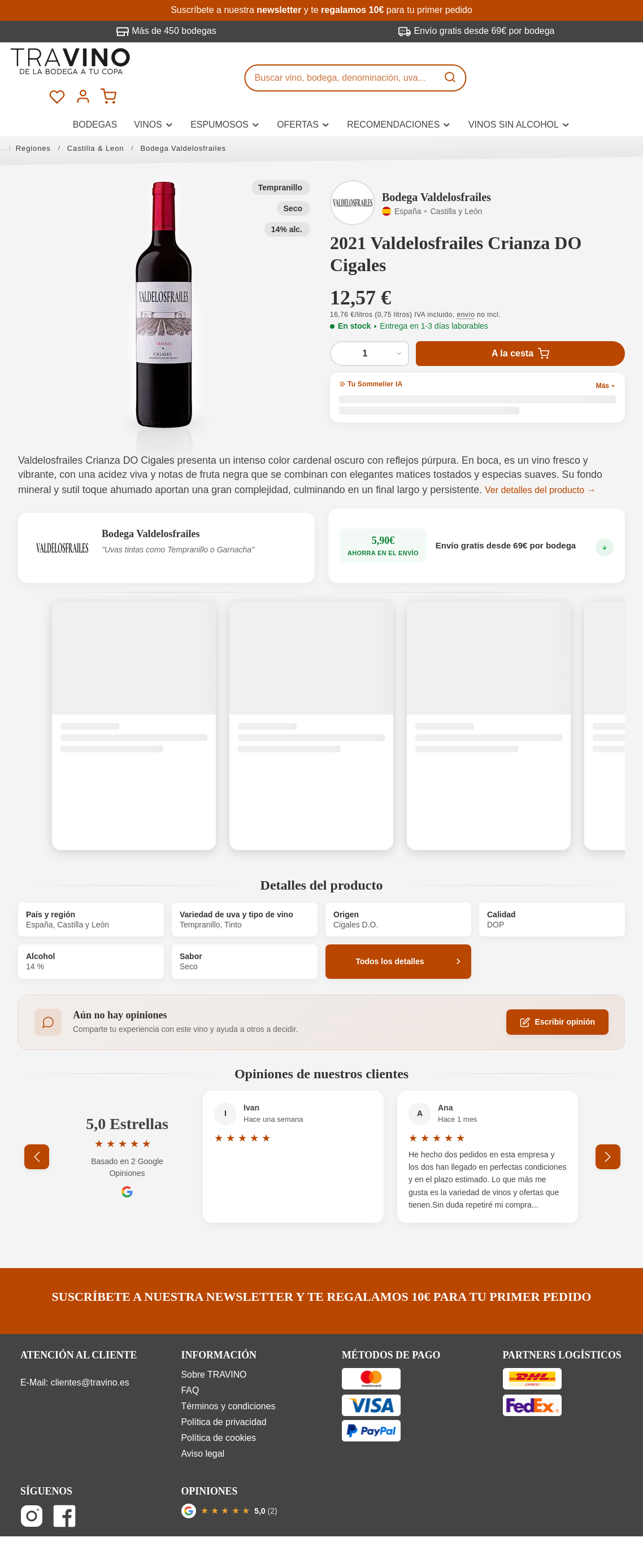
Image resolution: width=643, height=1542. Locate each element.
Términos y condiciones (228, 1380)
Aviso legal (203, 1427)
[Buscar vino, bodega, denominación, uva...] (342, 65)
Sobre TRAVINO (214, 1348)
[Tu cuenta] (594, 65)
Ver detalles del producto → (540, 464)
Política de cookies (219, 1412)
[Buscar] (451, 65)
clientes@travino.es (90, 1356)
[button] (164, 278)
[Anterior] (46, 1130)
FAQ (190, 1364)
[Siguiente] (608, 1130)
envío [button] (466, 289)
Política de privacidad (224, 1396)
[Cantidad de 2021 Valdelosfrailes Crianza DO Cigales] (369, 327)
